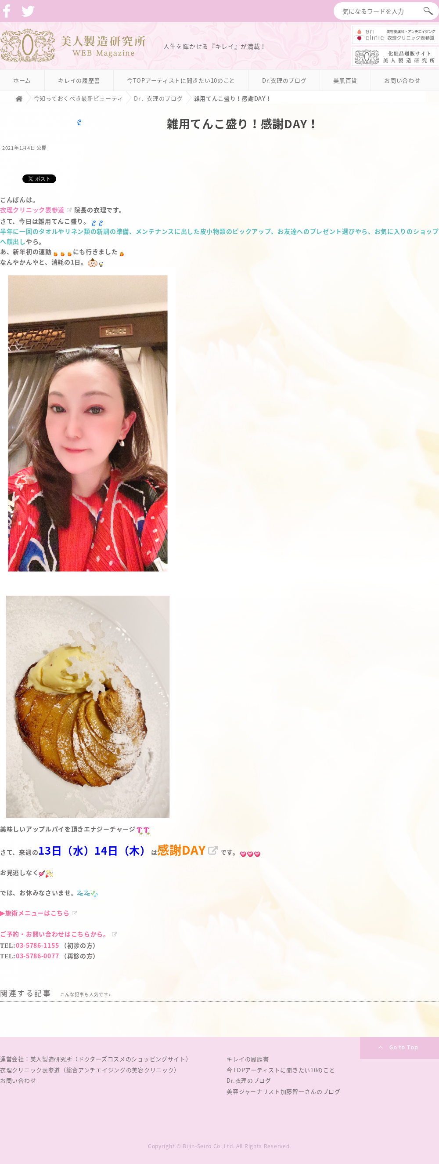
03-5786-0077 (37, 955)
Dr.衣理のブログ (284, 80)
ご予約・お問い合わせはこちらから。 (55, 933)
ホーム (22, 80)
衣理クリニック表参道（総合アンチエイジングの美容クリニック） (90, 1070)
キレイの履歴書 (79, 80)
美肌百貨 (345, 80)
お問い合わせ (402, 80)
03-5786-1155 (37, 945)
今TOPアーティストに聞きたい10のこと (181, 80)
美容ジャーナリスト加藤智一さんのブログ (283, 1091)
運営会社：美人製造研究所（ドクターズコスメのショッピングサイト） (95, 1059)
